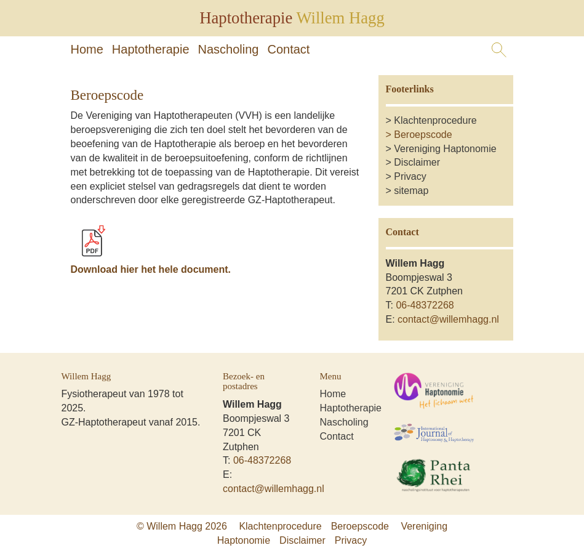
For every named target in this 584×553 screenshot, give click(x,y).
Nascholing (228, 49)
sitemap (411, 190)
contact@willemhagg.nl (448, 319)
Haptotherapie (151, 49)
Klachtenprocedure (435, 120)
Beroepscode (423, 134)
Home (87, 49)
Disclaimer (417, 162)
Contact (288, 49)
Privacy (410, 176)
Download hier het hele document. (151, 269)
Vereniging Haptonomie (445, 148)
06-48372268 (425, 305)
